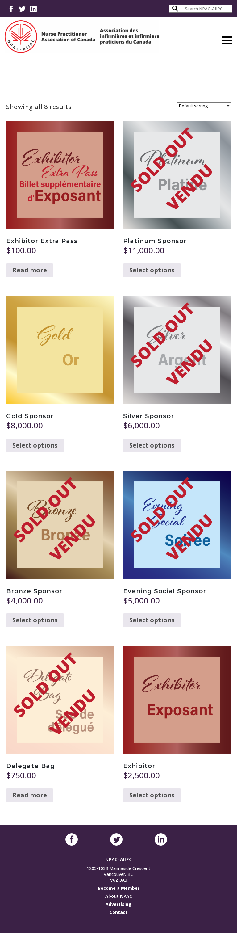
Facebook (11, 8)
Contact (118, 912)
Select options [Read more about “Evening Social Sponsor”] (152, 620)
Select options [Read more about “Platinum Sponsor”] (152, 270)
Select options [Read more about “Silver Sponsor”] (152, 445)
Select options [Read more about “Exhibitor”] (152, 795)
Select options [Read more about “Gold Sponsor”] (35, 445)
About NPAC (118, 896)
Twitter (22, 8)
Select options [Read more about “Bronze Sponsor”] (35, 620)
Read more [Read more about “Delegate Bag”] (29, 795)
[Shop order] (204, 105)
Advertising (118, 904)
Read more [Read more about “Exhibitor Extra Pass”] (29, 270)
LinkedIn (33, 8)
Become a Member (118, 888)
